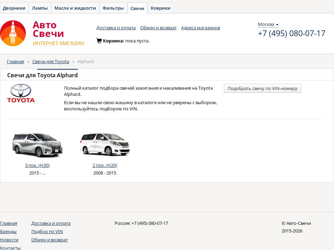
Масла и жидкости (75, 8)
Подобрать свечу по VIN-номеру (263, 88)
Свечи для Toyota (50, 61)
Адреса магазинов (200, 27)
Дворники (14, 8)
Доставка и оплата (116, 27)
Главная (15, 61)
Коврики (160, 8)
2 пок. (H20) (105, 165)
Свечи (137, 8)
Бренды (8, 231)
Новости (9, 240)
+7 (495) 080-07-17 (291, 33)
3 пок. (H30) (37, 165)
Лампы (40, 8)
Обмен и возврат (158, 27)
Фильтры (113, 8)
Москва (268, 24)
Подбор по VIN (47, 231)
